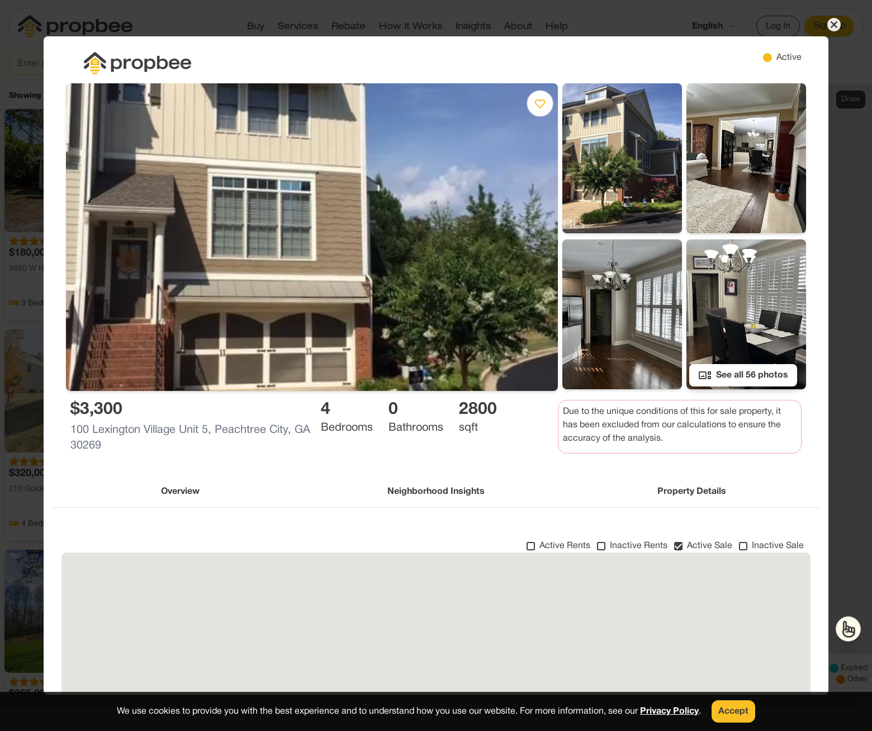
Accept (733, 711)
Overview (180, 492)
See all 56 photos (743, 375)
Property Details (691, 492)
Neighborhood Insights (436, 492)
